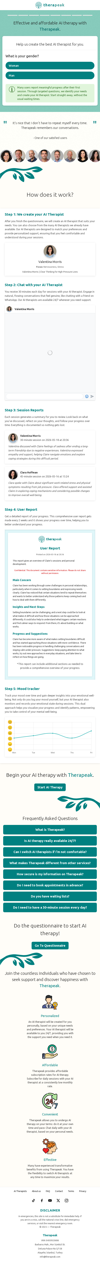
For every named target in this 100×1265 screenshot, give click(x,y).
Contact (59, 1191)
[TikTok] (33, 1200)
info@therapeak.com (50, 1256)
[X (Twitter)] (58, 1200)
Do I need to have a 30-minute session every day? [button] (50, 907)
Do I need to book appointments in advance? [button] (50, 885)
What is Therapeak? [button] (50, 829)
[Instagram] (66, 1200)
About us (36, 1191)
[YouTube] (50, 1200)
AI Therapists (20, 1191)
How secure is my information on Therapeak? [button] (50, 874)
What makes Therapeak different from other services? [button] (50, 863)
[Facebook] (42, 1200)
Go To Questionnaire (50, 945)
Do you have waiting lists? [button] (50, 896)
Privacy (82, 1191)
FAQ (48, 1191)
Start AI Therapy (50, 787)
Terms (71, 1191)
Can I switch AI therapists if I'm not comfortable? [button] (50, 852)
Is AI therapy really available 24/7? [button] (50, 841)
